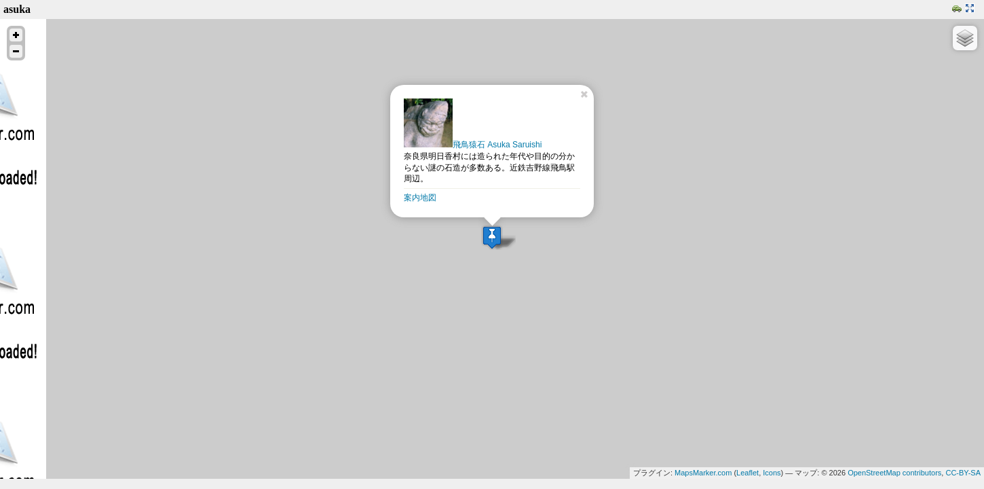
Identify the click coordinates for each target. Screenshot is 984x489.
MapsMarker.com (703, 473)
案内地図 (420, 197)
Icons (771, 473)
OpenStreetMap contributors (894, 473)
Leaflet (747, 473)
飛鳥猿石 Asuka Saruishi (473, 144)
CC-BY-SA (963, 473)
